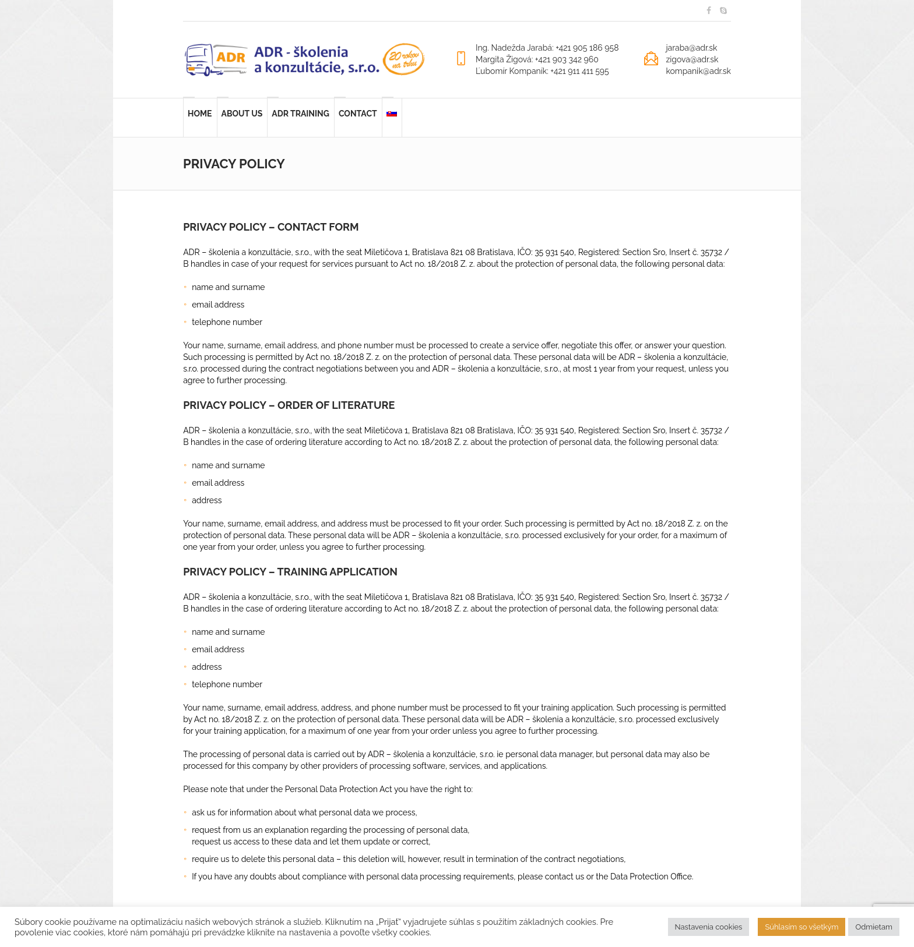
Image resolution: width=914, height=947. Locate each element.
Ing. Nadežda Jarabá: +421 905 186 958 (547, 47)
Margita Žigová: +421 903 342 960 (537, 59)
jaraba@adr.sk (691, 47)
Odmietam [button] (873, 927)
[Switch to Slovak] (392, 117)
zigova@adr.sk (692, 59)
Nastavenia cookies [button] (709, 927)
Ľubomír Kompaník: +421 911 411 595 (542, 71)
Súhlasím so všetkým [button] (801, 927)
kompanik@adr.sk (698, 71)
